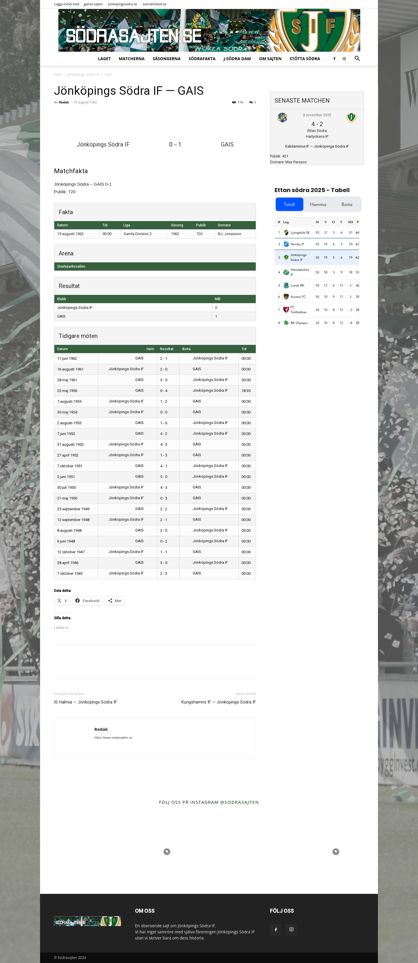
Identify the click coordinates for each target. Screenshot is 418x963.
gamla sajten (93, 4)
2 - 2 (163, 509)
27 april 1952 (67, 455)
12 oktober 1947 (70, 552)
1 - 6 (163, 423)
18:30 (246, 391)
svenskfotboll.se (154, 4)
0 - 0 (163, 412)
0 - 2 (163, 541)
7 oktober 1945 (69, 573)
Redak (64, 102)
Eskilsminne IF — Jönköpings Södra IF (317, 146)
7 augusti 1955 (69, 401)
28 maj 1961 (67, 380)
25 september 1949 (73, 509)
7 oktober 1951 (69, 466)
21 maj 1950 (67, 498)
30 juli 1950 (66, 487)
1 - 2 (163, 401)
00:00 (246, 358)
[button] (357, 59)
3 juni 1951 (66, 477)
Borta (186, 349)
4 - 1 (163, 466)
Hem (58, 74)
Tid (244, 349)
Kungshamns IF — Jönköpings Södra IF (218, 702)
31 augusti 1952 (70, 444)
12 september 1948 (73, 520)
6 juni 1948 (66, 541)
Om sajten (270, 58)
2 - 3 (163, 573)
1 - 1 (163, 552)
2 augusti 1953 (69, 423)
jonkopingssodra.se (122, 4)
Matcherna (132, 58)
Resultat (167, 349)
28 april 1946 (67, 563)
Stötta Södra (305, 58)
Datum (62, 349)
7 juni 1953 (66, 434)
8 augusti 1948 (69, 530)
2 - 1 (163, 358)
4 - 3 (163, 444)
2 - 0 (163, 369)
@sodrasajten (239, 802)
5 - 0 (163, 477)
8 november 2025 (317, 115)
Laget (104, 58)
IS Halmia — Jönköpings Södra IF (85, 702)
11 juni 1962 (67, 358)
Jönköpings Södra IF (74, 307)
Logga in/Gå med (66, 4)
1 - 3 (163, 455)
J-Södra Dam (237, 58)
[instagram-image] (82, 851)
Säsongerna (167, 58)
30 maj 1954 (67, 412)
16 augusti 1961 (70, 369)
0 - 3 (163, 498)
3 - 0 (163, 380)
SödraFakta (202, 58)
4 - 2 (163, 434)
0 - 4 (163, 391)
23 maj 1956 (67, 391)
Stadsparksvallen (71, 266)
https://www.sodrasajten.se (113, 737)
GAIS (61, 316)
